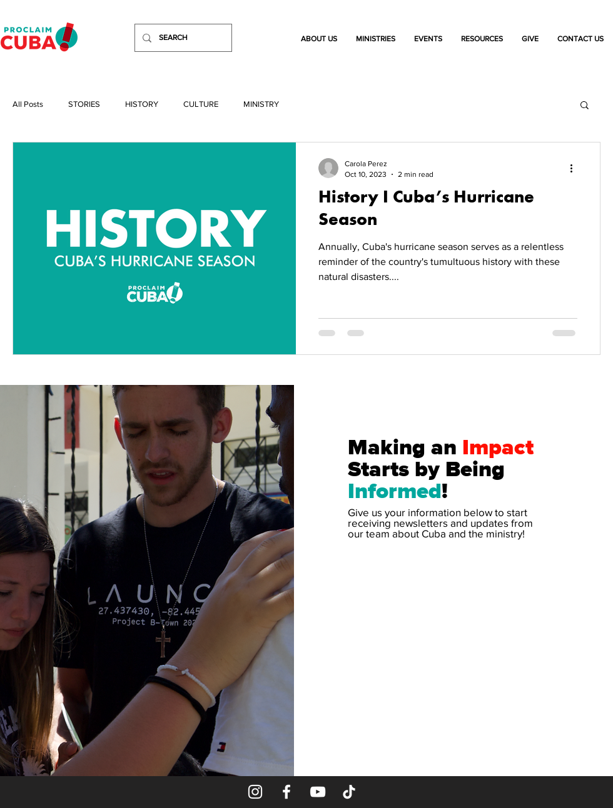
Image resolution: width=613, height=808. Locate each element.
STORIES (84, 104)
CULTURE (200, 104)
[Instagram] (255, 791)
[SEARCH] (182, 37)
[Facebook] (286, 791)
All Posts (28, 104)
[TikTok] (349, 791)
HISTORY (141, 104)
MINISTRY (261, 104)
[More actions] (575, 168)
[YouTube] (317, 791)
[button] (319, 38)
